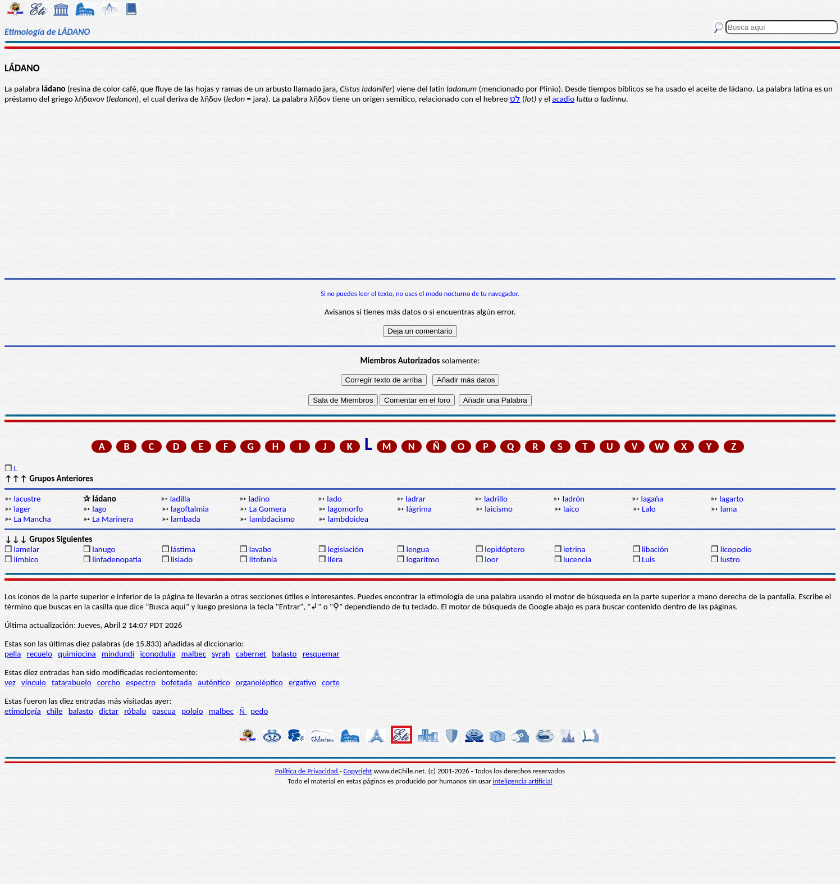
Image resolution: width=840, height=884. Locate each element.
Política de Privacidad (307, 771)
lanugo (103, 549)
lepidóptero (504, 549)
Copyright (358, 771)
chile (55, 711)
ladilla (180, 499)
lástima (183, 549)
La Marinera (112, 519)
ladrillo (496, 499)
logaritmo (422, 559)
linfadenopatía (116, 559)
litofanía (263, 559)
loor (492, 559)
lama (728, 509)
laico (571, 509)
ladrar (415, 499)
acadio (563, 99)
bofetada (176, 682)
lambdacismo (272, 519)
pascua (164, 711)
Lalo (649, 509)
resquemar (321, 654)
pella (12, 654)
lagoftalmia (190, 509)
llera (335, 559)
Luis (648, 559)
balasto (284, 654)
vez (10, 682)
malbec (193, 654)
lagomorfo (345, 509)
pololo (192, 711)
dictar (108, 711)
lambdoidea (348, 519)
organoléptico (259, 682)
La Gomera (267, 509)
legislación (345, 549)
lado (334, 499)
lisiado (182, 559)
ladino (259, 499)
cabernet (251, 654)
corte (331, 682)
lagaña (652, 499)
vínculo (33, 682)
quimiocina (76, 654)
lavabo (260, 549)
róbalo (135, 711)
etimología (22, 711)
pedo (259, 711)
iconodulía (157, 654)
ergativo (302, 682)
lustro (730, 559)
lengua (417, 549)
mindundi (118, 654)
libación (655, 549)
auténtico (214, 682)
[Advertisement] (420, 191)
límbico (25, 559)
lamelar (26, 549)
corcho (108, 682)
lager (21, 509)
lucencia (577, 559)
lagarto (731, 499)
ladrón (574, 499)
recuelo (40, 654)
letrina (574, 549)
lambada (185, 519)
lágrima (419, 509)
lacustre (26, 499)
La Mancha (32, 519)
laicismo (499, 509)
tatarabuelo (72, 682)
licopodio (736, 549)
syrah (221, 654)
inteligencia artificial (523, 781)
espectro (141, 682)
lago (99, 509)
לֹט (515, 99)
